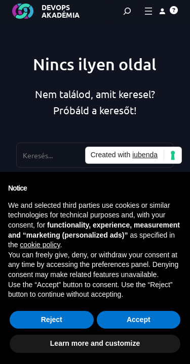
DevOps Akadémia (61, 11)
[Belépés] (162, 11)
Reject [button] (51, 319)
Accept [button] (138, 319)
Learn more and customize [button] (95, 343)
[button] (174, 10)
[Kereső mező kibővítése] (127, 11)
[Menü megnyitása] (148, 11)
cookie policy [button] (40, 245)
